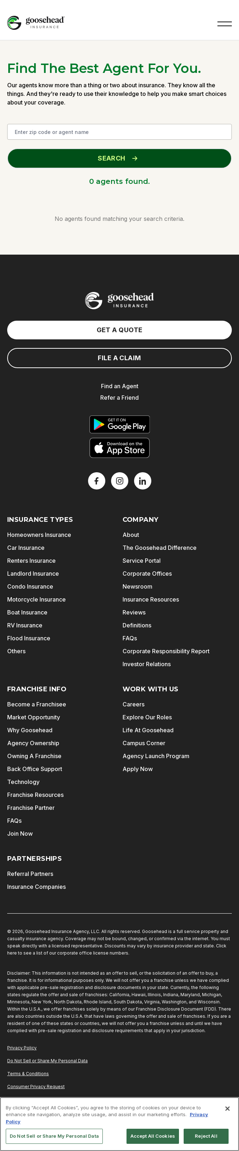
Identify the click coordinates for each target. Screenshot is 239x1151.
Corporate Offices (147, 573)
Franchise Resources (35, 794)
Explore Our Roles (147, 717)
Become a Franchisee (36, 704)
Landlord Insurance (33, 573)
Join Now (20, 833)
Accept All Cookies (152, 1136)
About (131, 534)
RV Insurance (24, 625)
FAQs (130, 638)
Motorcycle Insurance (36, 599)
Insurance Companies (36, 886)
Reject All (206, 1136)
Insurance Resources (151, 599)
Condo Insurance (30, 586)
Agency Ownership (33, 743)
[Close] (227, 1109)
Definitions (137, 625)
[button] (224, 23)
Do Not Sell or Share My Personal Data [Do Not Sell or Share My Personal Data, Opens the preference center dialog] (54, 1136)
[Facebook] (96, 480)
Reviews (134, 612)
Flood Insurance (28, 638)
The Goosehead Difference (160, 547)
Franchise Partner (31, 807)
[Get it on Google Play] (119, 424)
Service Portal (142, 560)
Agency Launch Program (156, 756)
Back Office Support (34, 768)
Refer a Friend (119, 397)
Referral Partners (30, 873)
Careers (133, 704)
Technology (23, 781)
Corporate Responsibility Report (166, 651)
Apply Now (138, 768)
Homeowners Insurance (39, 534)
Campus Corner (144, 743)
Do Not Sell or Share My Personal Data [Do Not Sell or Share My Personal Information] (47, 1060)
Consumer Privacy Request (36, 1086)
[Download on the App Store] (119, 448)
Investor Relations (147, 664)
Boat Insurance (27, 612)
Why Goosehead (29, 730)
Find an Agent (119, 386)
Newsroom (137, 586)
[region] (119, 1124)
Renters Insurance (31, 560)
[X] (119, 480)
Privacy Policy (22, 1047)
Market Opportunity (33, 717)
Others (16, 651)
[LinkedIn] (142, 480)
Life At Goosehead (148, 730)
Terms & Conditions (28, 1073)
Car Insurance (26, 547)
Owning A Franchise (34, 756)
